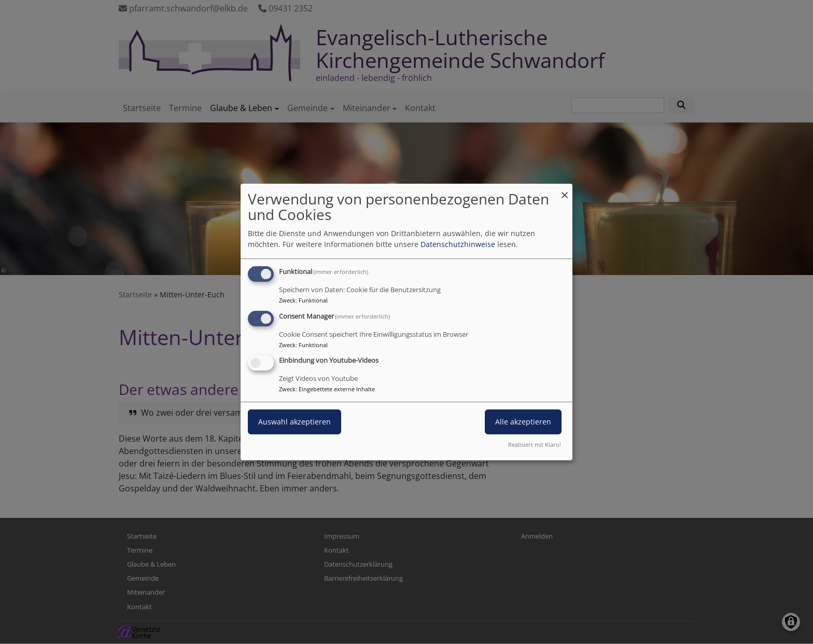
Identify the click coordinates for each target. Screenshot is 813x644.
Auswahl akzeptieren (294, 422)
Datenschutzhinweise (457, 244)
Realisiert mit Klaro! (534, 444)
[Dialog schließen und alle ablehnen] (564, 190)
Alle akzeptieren (523, 422)
